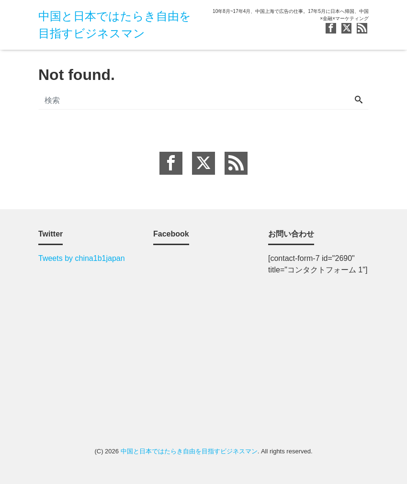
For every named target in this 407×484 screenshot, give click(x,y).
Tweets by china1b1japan (81, 258)
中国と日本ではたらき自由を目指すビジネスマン (189, 451)
